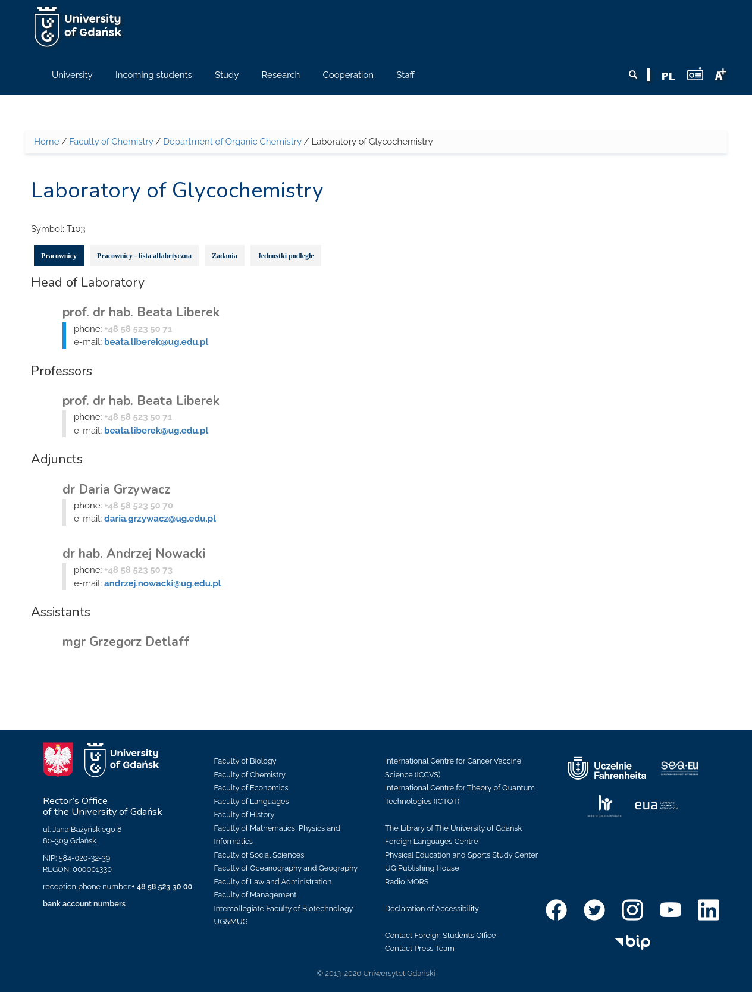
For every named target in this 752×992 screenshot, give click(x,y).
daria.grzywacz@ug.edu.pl (160, 518)
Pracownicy (59, 256)
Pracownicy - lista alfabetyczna (144, 256)
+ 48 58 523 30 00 (161, 886)
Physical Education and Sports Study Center (461, 854)
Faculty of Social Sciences (259, 854)
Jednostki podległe (286, 256)
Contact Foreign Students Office (440, 935)
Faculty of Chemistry (111, 141)
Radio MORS (407, 881)
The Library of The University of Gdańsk (453, 828)
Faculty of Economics (251, 787)
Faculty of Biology (245, 760)
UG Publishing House (422, 868)
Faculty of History (244, 814)
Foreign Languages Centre (431, 841)
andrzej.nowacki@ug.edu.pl (162, 583)
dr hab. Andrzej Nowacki (133, 553)
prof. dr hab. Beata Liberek (141, 312)
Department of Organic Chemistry (232, 141)
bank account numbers (84, 903)
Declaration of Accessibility (432, 908)
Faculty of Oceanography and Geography (286, 868)
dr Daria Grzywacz (116, 489)
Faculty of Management (255, 894)
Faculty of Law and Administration (273, 881)
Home (46, 141)
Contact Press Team (420, 948)
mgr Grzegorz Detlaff (125, 641)
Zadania (224, 256)
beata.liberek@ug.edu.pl (156, 342)
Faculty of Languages (251, 801)
